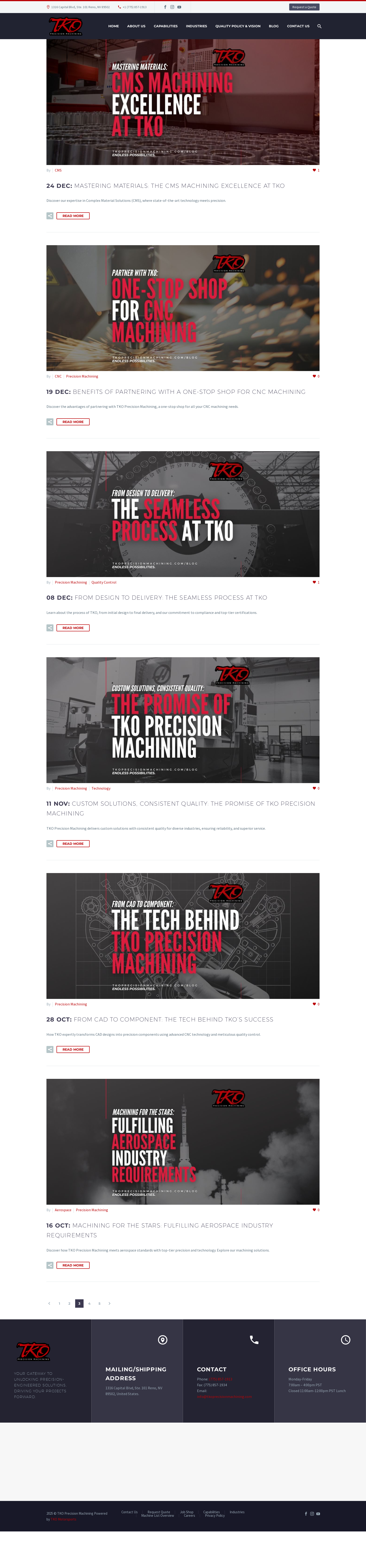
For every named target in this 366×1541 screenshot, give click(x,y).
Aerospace (63, 1219)
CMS (58, 170)
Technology (101, 798)
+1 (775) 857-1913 (135, 7)
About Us (136, 26)
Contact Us (298, 26)
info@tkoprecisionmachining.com (224, 1406)
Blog (274, 26)
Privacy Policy (215, 1525)
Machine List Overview (157, 1525)
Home (113, 26)
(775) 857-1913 (220, 1388)
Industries (196, 26)
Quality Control (104, 592)
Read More (73, 216)
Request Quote (159, 1522)
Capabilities (166, 26)
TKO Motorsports (63, 1529)
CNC (58, 376)
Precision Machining (82, 376)
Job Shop (187, 1522)
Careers (189, 1525)
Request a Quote (304, 7)
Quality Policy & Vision (237, 26)
